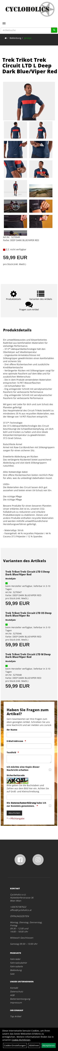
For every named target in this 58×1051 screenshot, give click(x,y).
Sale (12, 973)
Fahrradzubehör (18, 962)
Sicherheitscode (16, 775)
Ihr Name (12, 729)
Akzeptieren (48, 1045)
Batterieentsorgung (20, 998)
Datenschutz (16, 991)
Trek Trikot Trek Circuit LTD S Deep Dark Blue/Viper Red (27, 573)
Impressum (16, 1002)
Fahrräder (15, 959)
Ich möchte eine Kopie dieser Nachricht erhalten (23, 768)
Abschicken (14, 812)
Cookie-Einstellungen (15, 1045)
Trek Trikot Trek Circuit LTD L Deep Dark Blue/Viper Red (29, 65)
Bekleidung (15, 38)
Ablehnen (34, 1045)
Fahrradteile (16, 966)
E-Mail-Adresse (15, 741)
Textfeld (11, 752)
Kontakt (14, 987)
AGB (12, 995)
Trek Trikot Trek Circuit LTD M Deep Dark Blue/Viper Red (28, 656)
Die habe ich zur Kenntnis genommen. (26, 804)
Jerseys (27, 38)
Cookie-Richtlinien (21, 1039)
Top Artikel (15, 1016)
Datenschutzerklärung (23, 802)
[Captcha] (29, 797)
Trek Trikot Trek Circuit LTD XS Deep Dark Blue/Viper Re (28, 614)
